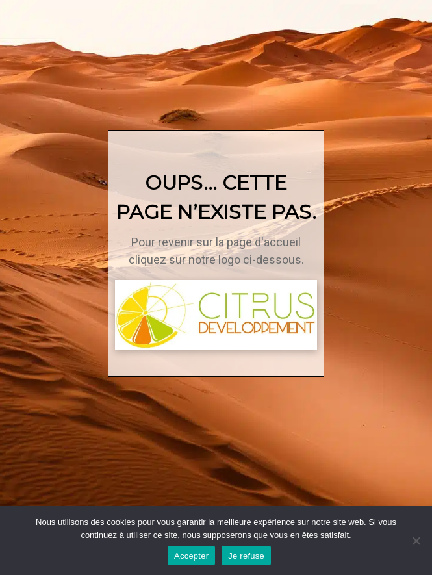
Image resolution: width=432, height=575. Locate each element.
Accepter (191, 556)
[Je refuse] (415, 540)
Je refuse (246, 556)
